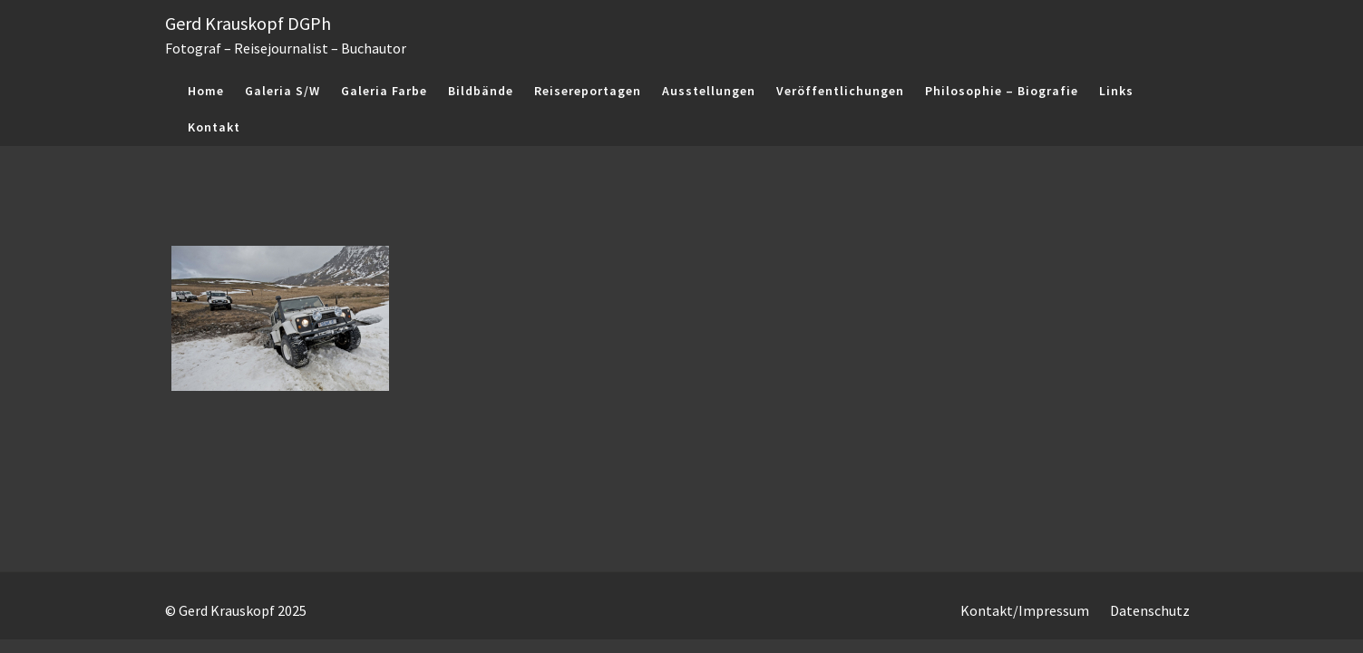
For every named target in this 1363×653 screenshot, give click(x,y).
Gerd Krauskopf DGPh (248, 23)
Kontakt (214, 127)
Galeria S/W (282, 91)
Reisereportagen (587, 91)
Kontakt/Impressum (1024, 610)
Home (206, 91)
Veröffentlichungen (840, 91)
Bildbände (480, 91)
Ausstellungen (708, 91)
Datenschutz (1150, 610)
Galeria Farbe (384, 91)
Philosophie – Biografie (1001, 91)
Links (1116, 91)
